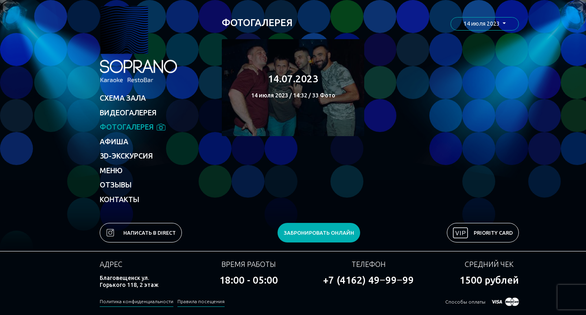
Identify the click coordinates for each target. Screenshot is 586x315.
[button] (484, 24)
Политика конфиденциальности (136, 301)
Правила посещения (201, 301)
